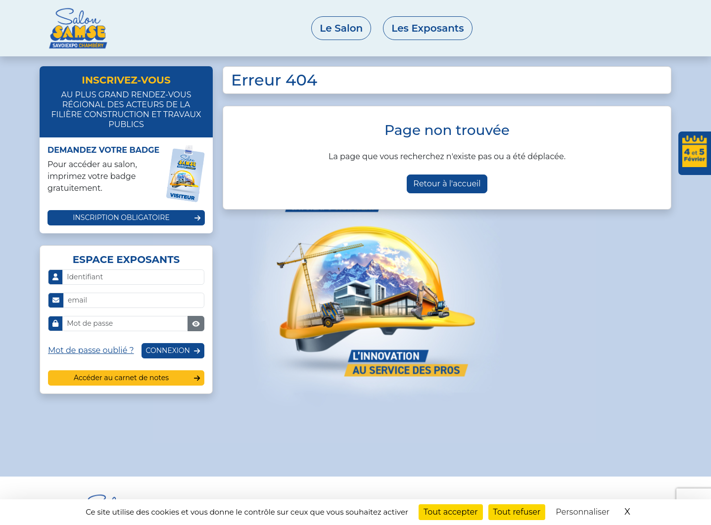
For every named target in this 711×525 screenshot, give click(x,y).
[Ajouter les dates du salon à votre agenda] (694, 153)
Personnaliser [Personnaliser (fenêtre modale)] (583, 512)
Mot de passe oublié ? (91, 350)
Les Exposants (427, 28)
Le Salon (341, 28)
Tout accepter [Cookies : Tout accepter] (451, 512)
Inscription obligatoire (121, 217)
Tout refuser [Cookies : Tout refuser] (517, 512)
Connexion (168, 350)
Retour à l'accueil (446, 183)
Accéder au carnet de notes (121, 377)
